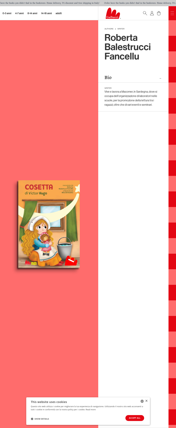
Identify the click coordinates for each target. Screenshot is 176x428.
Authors (108, 29)
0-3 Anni (6, 13)
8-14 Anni (32, 13)
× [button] (146, 401)
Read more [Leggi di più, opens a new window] (91, 409)
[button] (40, 418)
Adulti (59, 13)
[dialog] (88, 411)
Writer (120, 29)
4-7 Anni (19, 13)
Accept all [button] (135, 418)
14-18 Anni (46, 13)
